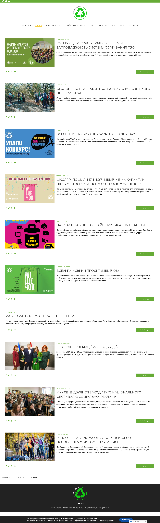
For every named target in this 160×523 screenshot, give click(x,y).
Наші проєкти (53, 25)
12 (31, 489)
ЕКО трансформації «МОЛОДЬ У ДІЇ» (92, 355)
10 (23, 489)
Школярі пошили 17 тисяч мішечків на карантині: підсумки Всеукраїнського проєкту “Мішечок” (106, 187)
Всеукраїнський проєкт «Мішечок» (94, 276)
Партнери (102, 25)
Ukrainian (134, 521)
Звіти (122, 25)
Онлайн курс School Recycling (79, 25)
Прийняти (126, 519)
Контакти (133, 25)
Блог (113, 25)
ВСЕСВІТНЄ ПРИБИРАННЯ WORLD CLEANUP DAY (102, 136)
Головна (26, 25)
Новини (38, 25)
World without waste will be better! (43, 323)
